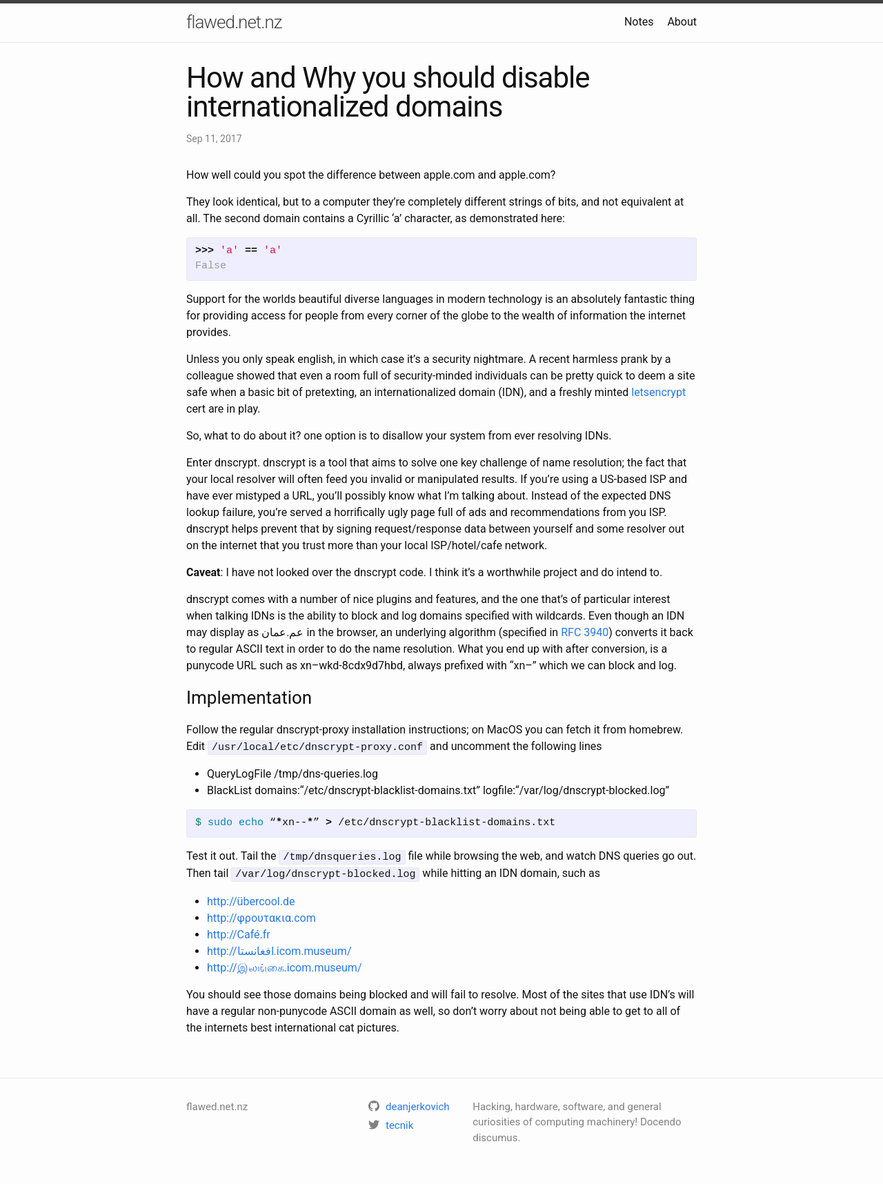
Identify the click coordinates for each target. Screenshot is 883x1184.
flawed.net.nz (233, 22)
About (682, 21)
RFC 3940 (584, 632)
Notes (639, 21)
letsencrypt (658, 392)
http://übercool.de (251, 898)
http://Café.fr (238, 931)
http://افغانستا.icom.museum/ (279, 947)
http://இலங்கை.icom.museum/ (284, 964)
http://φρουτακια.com (261, 914)
